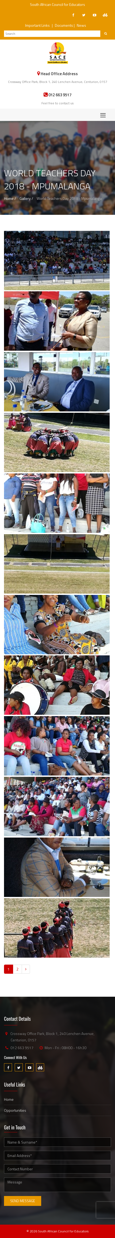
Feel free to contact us (57, 103)
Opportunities (15, 1110)
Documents (64, 25)
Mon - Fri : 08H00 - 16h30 (65, 1047)
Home (9, 1099)
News (81, 25)
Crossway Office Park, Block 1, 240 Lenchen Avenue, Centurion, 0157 (57, 81)
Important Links (37, 25)
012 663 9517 (21, 1047)
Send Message (22, 1200)
